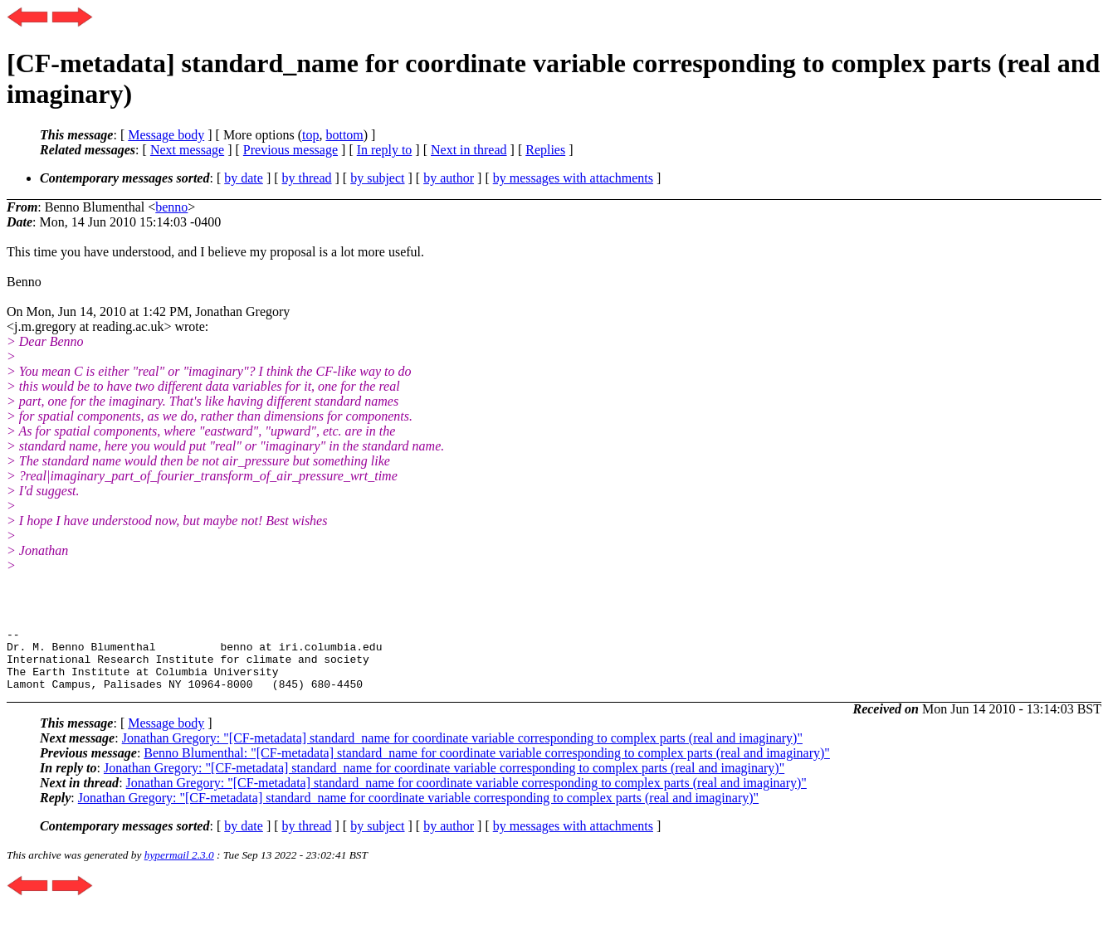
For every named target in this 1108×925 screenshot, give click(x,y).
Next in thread (469, 150)
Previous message (290, 150)
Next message (187, 150)
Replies (545, 150)
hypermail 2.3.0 (179, 867)
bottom (344, 135)
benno (171, 207)
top (310, 135)
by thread (307, 178)
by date (243, 178)
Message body (166, 135)
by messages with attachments (573, 178)
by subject (377, 178)
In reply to (384, 150)
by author (448, 178)
